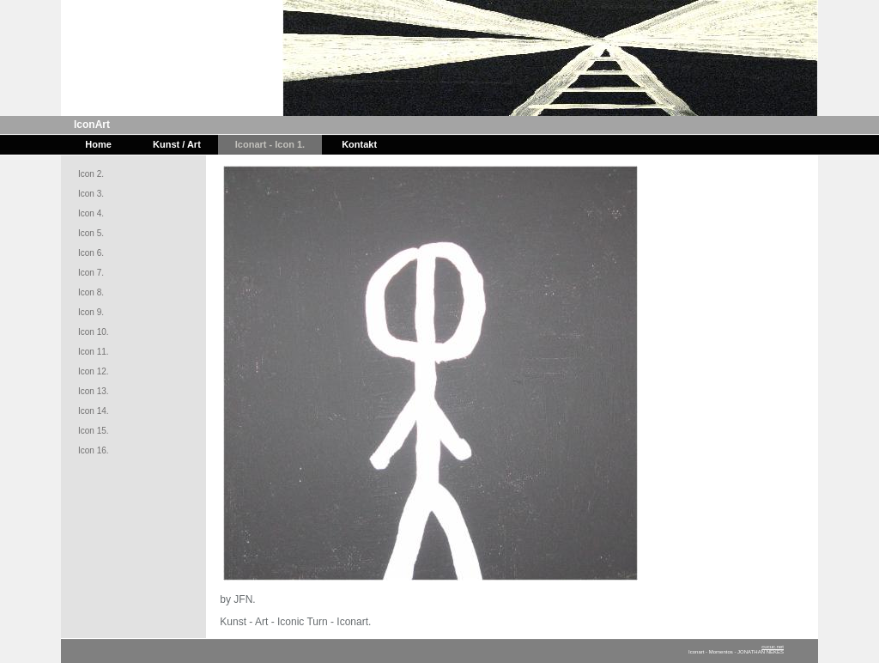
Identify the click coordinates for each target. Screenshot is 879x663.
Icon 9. (91, 312)
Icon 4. (91, 213)
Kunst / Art (177, 144)
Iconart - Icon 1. (270, 144)
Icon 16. (93, 450)
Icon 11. (93, 351)
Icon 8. (91, 292)
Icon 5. (91, 233)
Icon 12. (93, 371)
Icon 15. (93, 430)
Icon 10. (93, 332)
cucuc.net (772, 646)
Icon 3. (91, 193)
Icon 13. (93, 391)
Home (98, 144)
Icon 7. (91, 272)
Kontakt (359, 144)
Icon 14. (93, 411)
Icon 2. (91, 174)
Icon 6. (91, 253)
